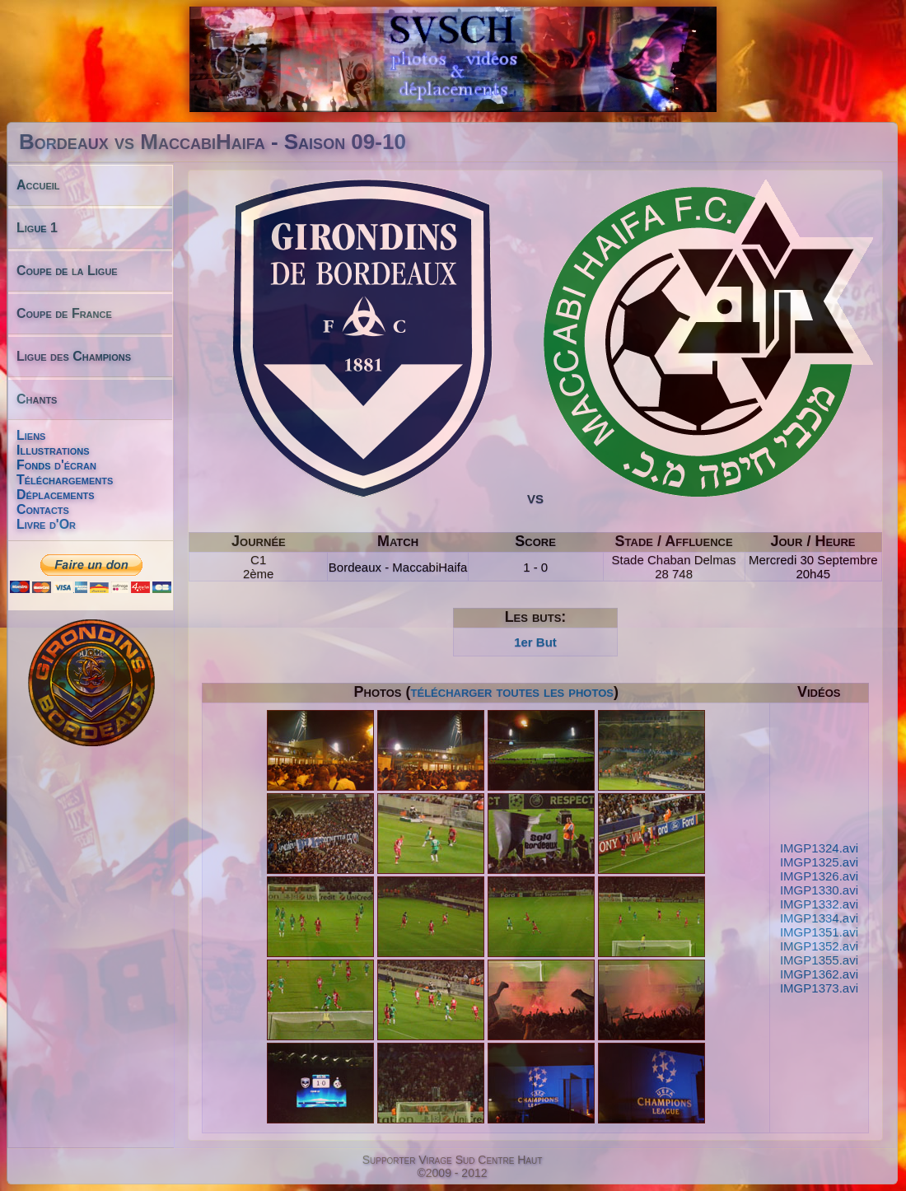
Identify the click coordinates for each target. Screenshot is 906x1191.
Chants (36, 399)
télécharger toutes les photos (512, 692)
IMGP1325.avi (819, 862)
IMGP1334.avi (819, 918)
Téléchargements (64, 480)
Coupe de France (64, 313)
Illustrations (53, 450)
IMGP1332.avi (819, 904)
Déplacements (55, 495)
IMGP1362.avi (819, 974)
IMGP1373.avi (819, 988)
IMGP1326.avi (819, 876)
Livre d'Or (46, 524)
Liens (30, 435)
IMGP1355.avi (819, 960)
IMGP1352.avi (819, 946)
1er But (535, 642)
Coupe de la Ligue (67, 271)
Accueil (38, 185)
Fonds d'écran (56, 465)
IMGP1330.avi (819, 890)
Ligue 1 (37, 228)
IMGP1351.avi (819, 932)
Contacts (42, 509)
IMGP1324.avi (819, 848)
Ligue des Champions (73, 356)
